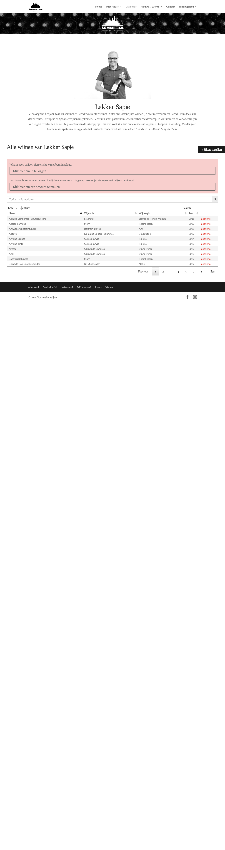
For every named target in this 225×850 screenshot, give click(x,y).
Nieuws (109, 287)
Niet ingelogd (186, 6)
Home (98, 6)
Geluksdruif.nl (50, 287)
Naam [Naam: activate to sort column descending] (12, 213)
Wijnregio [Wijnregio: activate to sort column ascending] (144, 213)
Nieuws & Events (149, 6)
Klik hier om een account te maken (36, 187)
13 (202, 271)
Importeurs (112, 6)
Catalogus (131, 6)
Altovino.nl (33, 287)
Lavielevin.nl (67, 287)
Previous (143, 271)
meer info (205, 218)
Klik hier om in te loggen (29, 171)
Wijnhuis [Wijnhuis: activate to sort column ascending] (89, 213)
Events (98, 287)
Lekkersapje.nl (84, 287)
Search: (200, 208)
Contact (170, 6)
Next (212, 271)
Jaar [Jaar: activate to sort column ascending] (191, 213)
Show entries (18, 208)
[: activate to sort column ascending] (208, 213)
